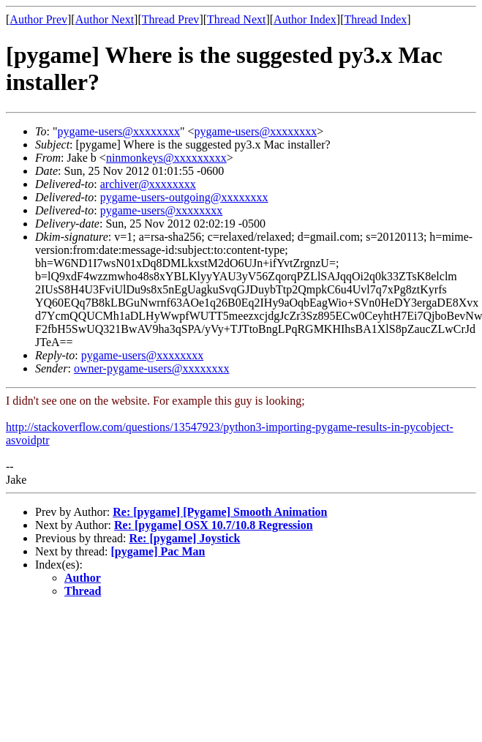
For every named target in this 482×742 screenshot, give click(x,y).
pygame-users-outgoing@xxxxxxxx (184, 197)
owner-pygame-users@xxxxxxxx (152, 368)
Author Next (104, 19)
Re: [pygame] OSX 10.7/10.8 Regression (213, 525)
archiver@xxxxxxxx (148, 184)
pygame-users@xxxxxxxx (118, 131)
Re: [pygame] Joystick (184, 538)
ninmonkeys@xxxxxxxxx (166, 157)
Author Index (305, 19)
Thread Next (236, 19)
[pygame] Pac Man (158, 551)
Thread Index (375, 19)
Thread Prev (171, 19)
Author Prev (38, 19)
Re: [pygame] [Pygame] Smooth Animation (220, 512)
